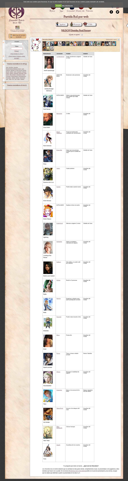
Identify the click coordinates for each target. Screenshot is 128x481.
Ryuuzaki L (8, 77)
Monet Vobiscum (59, 132)
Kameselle (21, 73)
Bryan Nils (59, 150)
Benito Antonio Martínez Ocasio (13, 68)
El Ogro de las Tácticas (20, 70)
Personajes (75, 24)
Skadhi (58, 445)
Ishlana (11, 73)
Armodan (16, 67)
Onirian (58, 280)
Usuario (16, 41)
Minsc (58, 335)
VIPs (88, 24)
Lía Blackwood (60, 56)
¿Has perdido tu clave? (17, 54)
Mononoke (59, 113)
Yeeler (58, 168)
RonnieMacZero (22, 76)
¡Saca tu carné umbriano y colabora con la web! (17, 31)
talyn (7, 79)
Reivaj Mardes (14, 76)
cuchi (22, 68)
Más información (67, 5)
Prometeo (8, 76)
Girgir (15, 71)
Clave (16, 46)
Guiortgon (19, 71)
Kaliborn (58, 262)
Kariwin (58, 186)
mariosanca (19, 74)
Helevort (24, 71)
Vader (18, 79)
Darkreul (8, 70)
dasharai (13, 70)
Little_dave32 (12, 74)
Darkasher (59, 241)
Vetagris (22, 79)
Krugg (7, 74)
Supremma (22, 77)
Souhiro (17, 77)
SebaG (13, 77)
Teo (13, 79)
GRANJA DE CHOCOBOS (78, 471)
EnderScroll (59, 223)
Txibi (15, 79)
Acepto (58, 5)
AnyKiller (11, 67)
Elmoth (7, 71)
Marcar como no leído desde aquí (118, 39)
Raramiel (58, 316)
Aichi (7, 67)
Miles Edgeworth (59, 427)
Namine (58, 298)
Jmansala (16, 73)
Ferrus (58, 353)
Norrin (23, 74)
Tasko (10, 79)
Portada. (16, 13)
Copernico (59, 390)
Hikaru (7, 73)
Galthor (11, 71)
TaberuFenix (59, 408)
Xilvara (58, 371)
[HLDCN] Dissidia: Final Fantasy (76, 30)
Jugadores (60, 24)
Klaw (25, 73)
